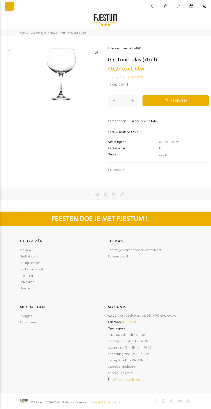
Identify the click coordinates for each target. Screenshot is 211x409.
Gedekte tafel (38, 33)
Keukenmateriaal (31, 269)
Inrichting (26, 275)
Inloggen (26, 316)
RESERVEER (175, 100)
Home (23, 33)
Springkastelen (30, 263)
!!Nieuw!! (25, 288)
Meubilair (26, 250)
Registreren (28, 322)
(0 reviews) (135, 77)
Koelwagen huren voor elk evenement (134, 250)
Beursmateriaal (118, 256)
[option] (9, 53)
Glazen (54, 33)
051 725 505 (129, 322)
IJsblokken (27, 282)
